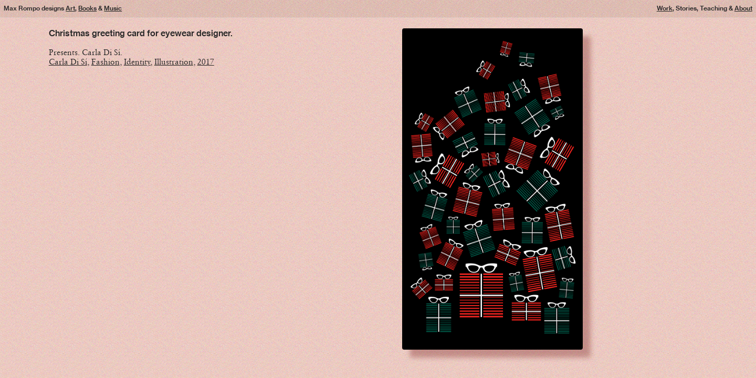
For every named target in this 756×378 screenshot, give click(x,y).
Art (70, 8)
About (743, 8)
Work (665, 8)
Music (113, 8)
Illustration (173, 62)
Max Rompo (22, 8)
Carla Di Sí (68, 62)
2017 (205, 62)
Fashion (105, 62)
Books (87, 8)
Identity (137, 62)
